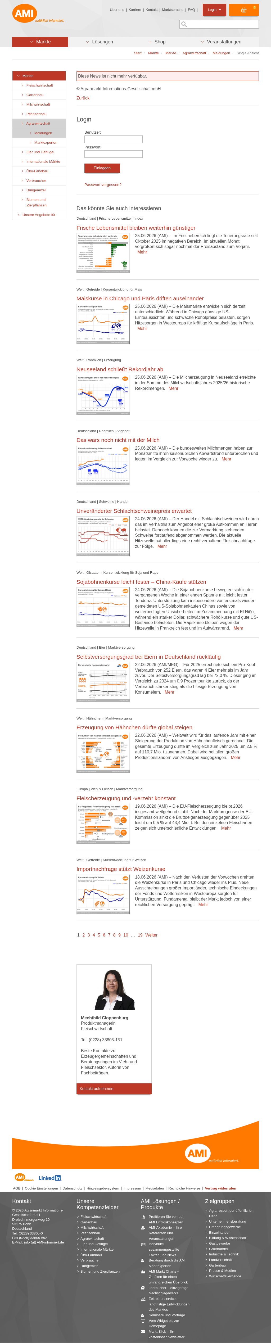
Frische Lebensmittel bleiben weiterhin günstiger (135, 228)
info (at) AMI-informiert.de (44, 1242)
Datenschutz (72, 1188)
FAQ (191, 10)
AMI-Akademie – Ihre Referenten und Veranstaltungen (163, 1232)
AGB (16, 1188)
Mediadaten (155, 1188)
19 (140, 935)
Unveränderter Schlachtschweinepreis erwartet (134, 511)
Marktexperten (42, 142)
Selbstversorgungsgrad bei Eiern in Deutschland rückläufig (148, 657)
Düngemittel (33, 190)
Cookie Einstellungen (41, 1188)
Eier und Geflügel (37, 152)
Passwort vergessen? (102, 185)
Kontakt (151, 10)
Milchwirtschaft (35, 104)
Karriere (135, 10)
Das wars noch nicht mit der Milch (118, 440)
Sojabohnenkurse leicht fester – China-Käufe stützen (141, 582)
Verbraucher (33, 181)
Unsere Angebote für (35, 215)
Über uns (117, 10)
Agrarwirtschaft (35, 123)
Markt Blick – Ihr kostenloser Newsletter (164, 1334)
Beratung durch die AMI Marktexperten (165, 1263)
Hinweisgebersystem (103, 1188)
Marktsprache (172, 10)
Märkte (24, 76)
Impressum (132, 1188)
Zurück (82, 98)
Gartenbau (31, 95)
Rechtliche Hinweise (184, 1188)
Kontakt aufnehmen (96, 1089)
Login (214, 10)
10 (125, 935)
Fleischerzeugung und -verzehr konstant (126, 798)
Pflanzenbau (33, 114)
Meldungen (40, 133)
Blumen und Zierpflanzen (33, 202)
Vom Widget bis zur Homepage (162, 1323)
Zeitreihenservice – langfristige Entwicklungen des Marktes (167, 1304)
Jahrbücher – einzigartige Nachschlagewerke (166, 1290)
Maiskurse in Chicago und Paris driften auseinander (140, 298)
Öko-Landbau (34, 171)
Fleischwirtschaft (36, 85)
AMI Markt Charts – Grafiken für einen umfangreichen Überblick (166, 1276)
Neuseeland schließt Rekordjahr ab (119, 369)
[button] (40, 42)
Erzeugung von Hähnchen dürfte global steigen (134, 727)
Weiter (151, 935)
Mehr (141, 252)
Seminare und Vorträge (165, 1315)
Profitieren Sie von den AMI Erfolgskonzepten (164, 1219)
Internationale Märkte (40, 162)
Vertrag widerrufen (220, 1188)
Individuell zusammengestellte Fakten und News (162, 1249)
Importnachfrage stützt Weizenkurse (120, 869)
